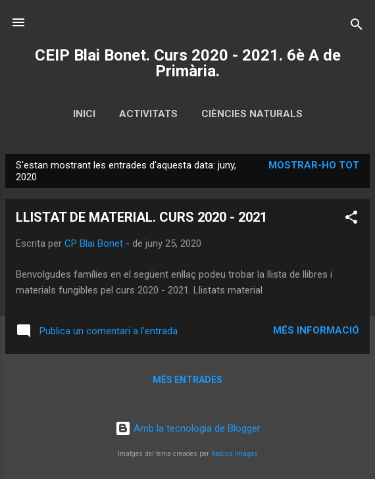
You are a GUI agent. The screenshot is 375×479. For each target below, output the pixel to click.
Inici (84, 114)
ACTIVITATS (148, 114)
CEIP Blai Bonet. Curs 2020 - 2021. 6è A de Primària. (188, 63)
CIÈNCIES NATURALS (252, 114)
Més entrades (187, 379)
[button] (351, 219)
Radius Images (234, 453)
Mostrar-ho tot (313, 165)
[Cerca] (356, 27)
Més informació (316, 330)
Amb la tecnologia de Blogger (188, 428)
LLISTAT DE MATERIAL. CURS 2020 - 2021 (141, 217)
